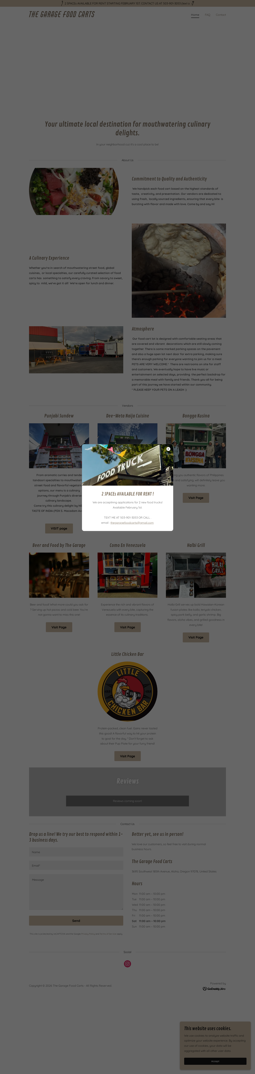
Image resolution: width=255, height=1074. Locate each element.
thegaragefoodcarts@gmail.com (132, 522)
